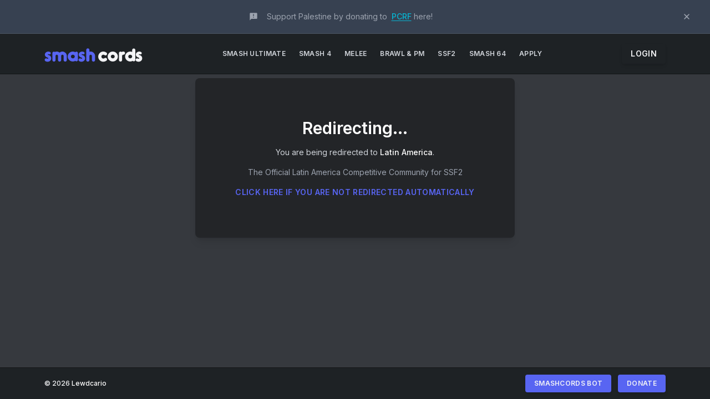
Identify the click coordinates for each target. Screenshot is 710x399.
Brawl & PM (402, 53)
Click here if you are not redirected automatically (355, 192)
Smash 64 (487, 53)
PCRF (402, 16)
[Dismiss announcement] (686, 17)
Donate (642, 383)
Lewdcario (89, 383)
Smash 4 (315, 53)
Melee (355, 53)
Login (644, 53)
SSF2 (446, 53)
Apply (530, 53)
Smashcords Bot (568, 383)
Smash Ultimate (254, 53)
